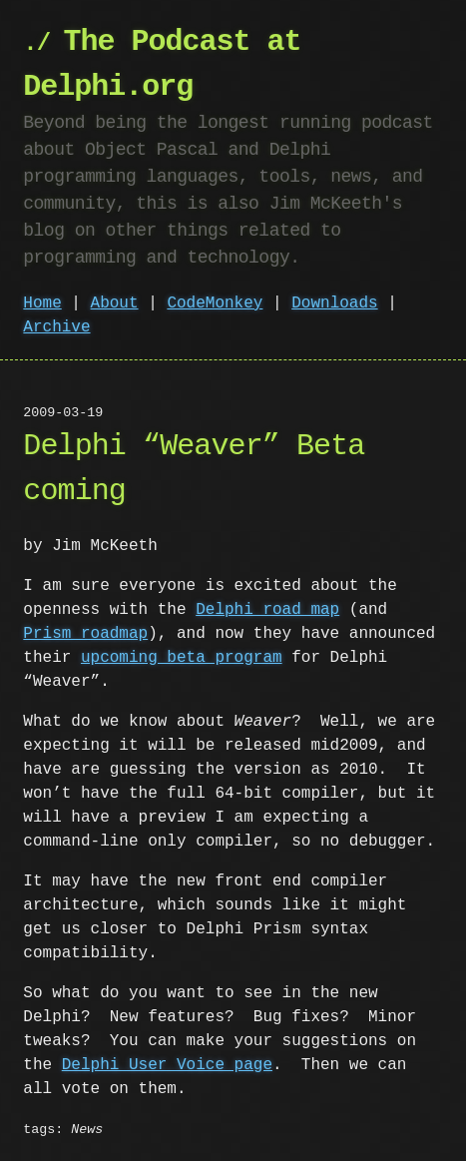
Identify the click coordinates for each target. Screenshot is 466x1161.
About (115, 303)
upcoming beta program (181, 658)
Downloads (334, 303)
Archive (56, 327)
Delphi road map (267, 610)
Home (42, 303)
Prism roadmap (85, 634)
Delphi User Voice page (167, 1065)
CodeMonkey (214, 303)
